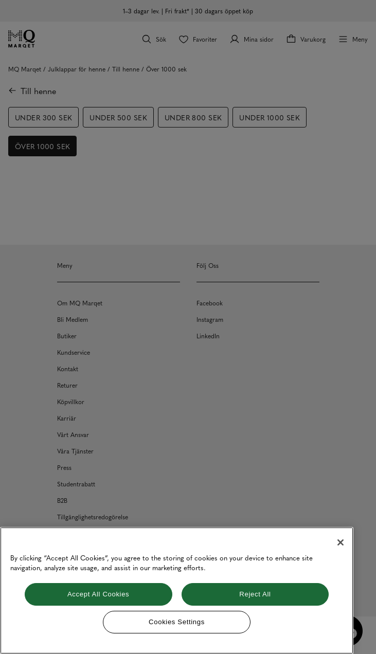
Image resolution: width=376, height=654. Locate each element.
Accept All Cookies (98, 594)
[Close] (340, 542)
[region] (176, 590)
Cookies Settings (177, 622)
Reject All (255, 594)
